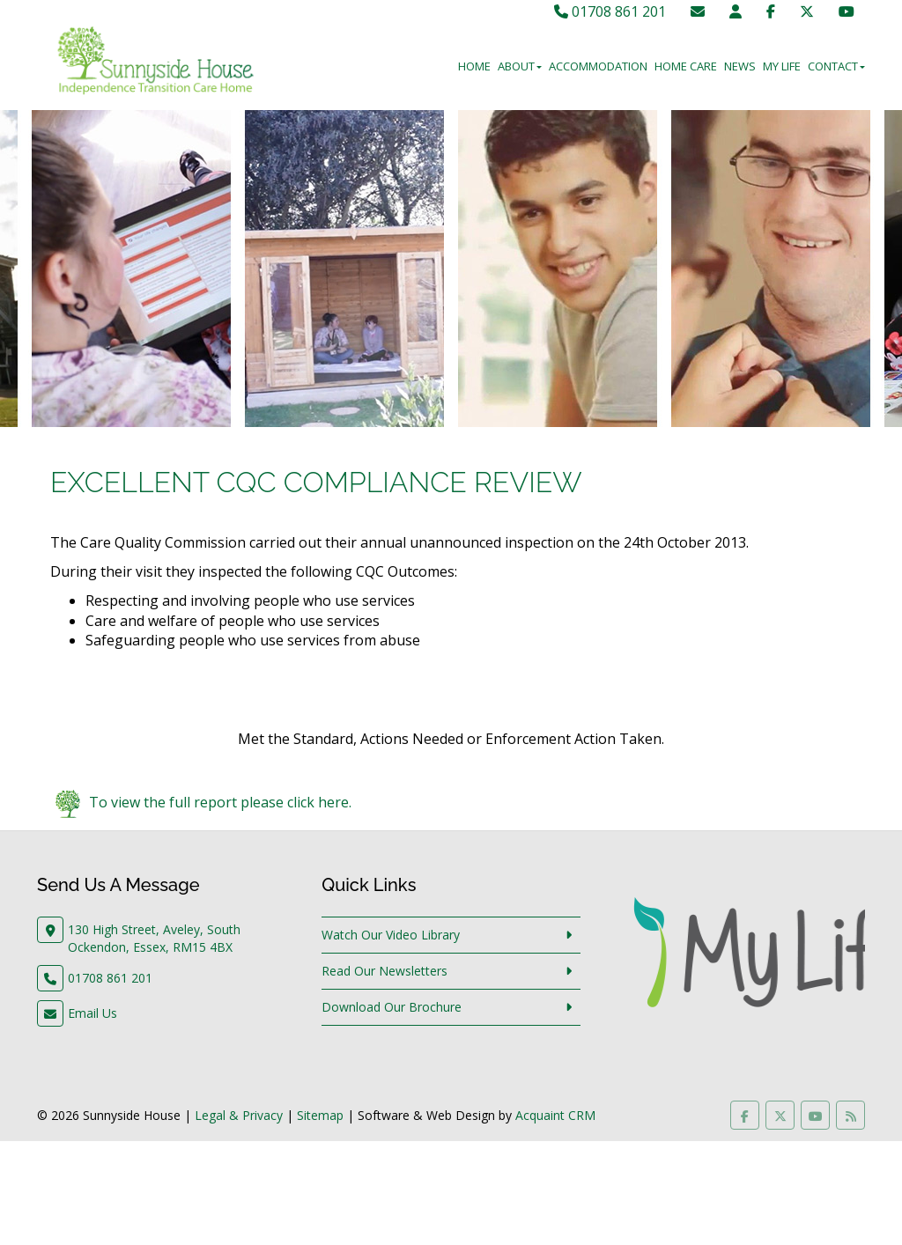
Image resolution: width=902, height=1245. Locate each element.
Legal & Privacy (239, 1115)
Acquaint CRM (555, 1115)
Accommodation (598, 66)
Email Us (92, 1013)
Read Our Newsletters (384, 970)
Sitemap (320, 1115)
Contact (836, 66)
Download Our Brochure (392, 1006)
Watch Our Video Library (391, 934)
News (740, 66)
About (520, 66)
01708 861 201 (610, 11)
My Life (782, 66)
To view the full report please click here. (220, 803)
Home (474, 66)
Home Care (685, 66)
